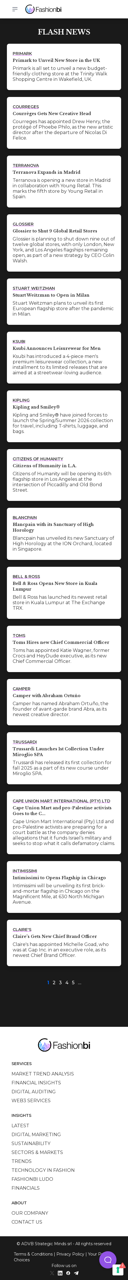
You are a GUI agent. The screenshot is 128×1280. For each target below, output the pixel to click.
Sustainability (31, 1143)
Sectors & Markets (37, 1152)
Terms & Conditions (33, 1254)
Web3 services (31, 1100)
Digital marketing (36, 1134)
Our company (30, 1213)
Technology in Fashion (43, 1170)
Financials (26, 1188)
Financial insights (36, 1083)
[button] (107, 1259)
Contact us (27, 1222)
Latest (20, 1125)
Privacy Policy (70, 1254)
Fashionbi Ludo (32, 1179)
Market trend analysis (43, 1074)
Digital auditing (34, 1091)
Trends (22, 1161)
